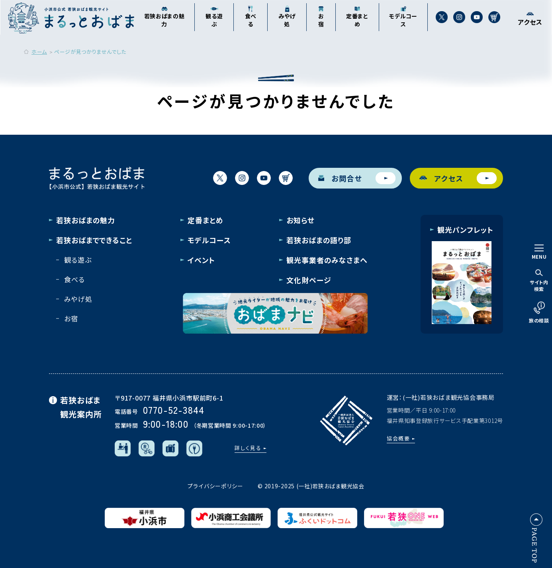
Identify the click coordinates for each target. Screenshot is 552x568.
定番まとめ (205, 220)
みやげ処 (78, 299)
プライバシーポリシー (215, 486)
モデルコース (209, 240)
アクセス (458, 178)
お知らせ (300, 220)
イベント (201, 260)
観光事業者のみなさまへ (327, 260)
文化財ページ (308, 280)
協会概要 (399, 438)
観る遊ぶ (77, 260)
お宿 (71, 318)
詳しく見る (248, 448)
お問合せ (356, 178)
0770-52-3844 (173, 410)
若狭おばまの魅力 (85, 220)
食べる (74, 279)
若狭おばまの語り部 (318, 240)
